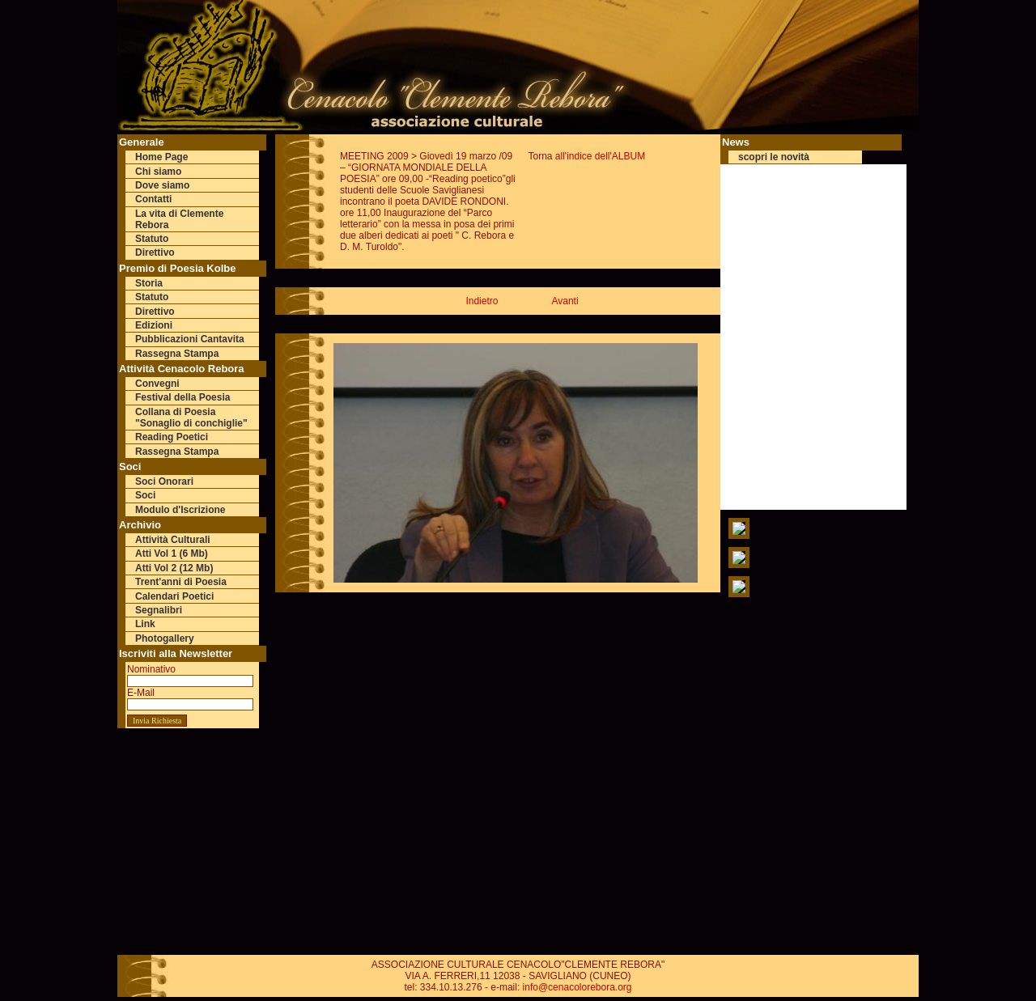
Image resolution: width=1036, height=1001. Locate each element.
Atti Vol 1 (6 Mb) (171, 553)
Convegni (157, 383)
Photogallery (164, 638)
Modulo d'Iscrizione (180, 509)
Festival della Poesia (182, 397)
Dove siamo (162, 185)
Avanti (564, 301)
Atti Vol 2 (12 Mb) (174, 568)
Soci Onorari (164, 481)
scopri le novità (773, 157)
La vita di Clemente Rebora (179, 219)
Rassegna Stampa (177, 353)
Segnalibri (158, 610)
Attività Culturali (172, 539)
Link (145, 624)
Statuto (151, 238)
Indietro (481, 301)
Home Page (161, 157)
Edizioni (153, 325)
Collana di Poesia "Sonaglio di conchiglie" (191, 417)
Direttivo (155, 252)
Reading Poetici (171, 437)
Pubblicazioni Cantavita (189, 339)
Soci (145, 495)
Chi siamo (158, 171)
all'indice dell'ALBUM (600, 156)
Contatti (153, 199)
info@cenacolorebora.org (577, 987)
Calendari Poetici (174, 596)
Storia (149, 283)
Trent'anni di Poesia (181, 581)
